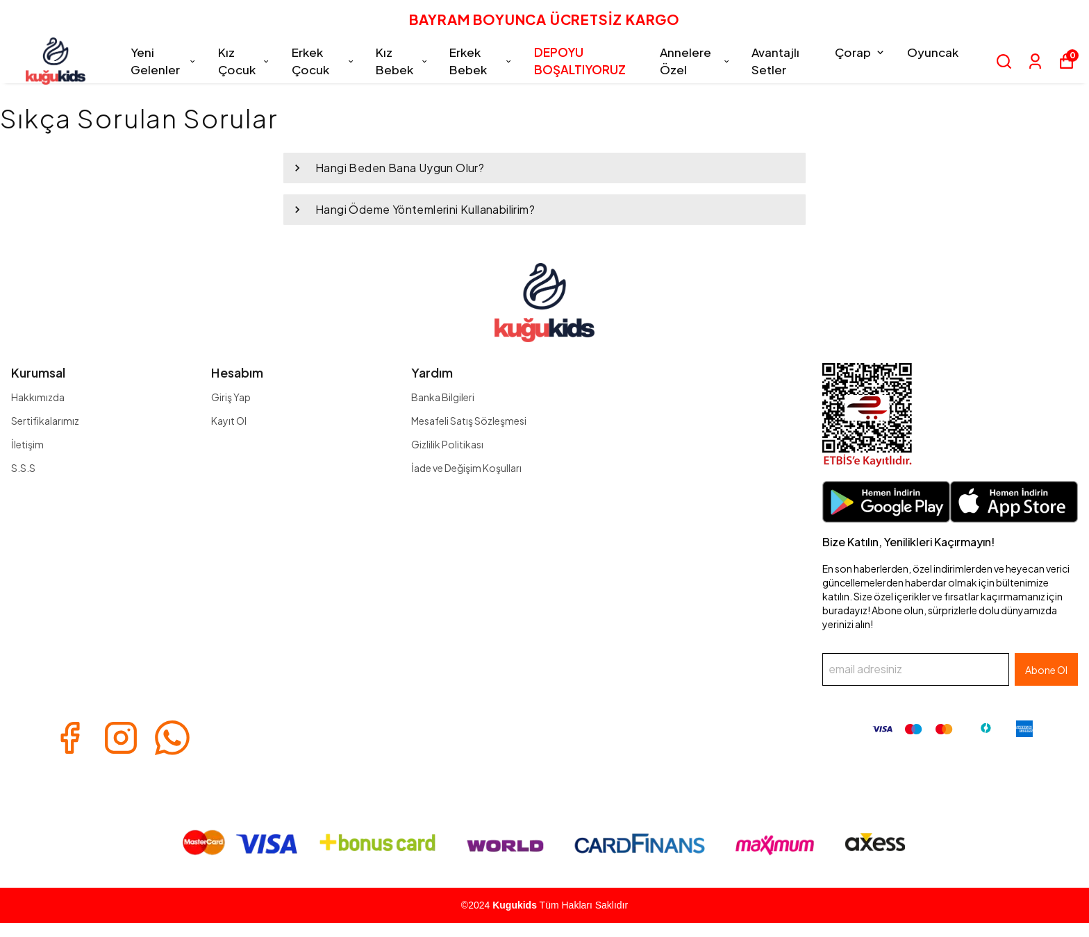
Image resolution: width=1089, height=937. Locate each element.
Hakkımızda (38, 397)
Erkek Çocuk (323, 61)
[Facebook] (69, 737)
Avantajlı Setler (775, 61)
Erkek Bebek (481, 61)
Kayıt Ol (229, 420)
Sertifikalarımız (45, 420)
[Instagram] (120, 737)
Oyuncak (932, 52)
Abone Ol (1046, 670)
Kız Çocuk (244, 61)
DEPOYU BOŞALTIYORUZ (580, 61)
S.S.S (23, 468)
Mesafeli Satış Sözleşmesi (468, 420)
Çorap (860, 52)
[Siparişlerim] (1035, 61)
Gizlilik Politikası (447, 444)
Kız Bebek (402, 61)
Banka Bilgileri (442, 397)
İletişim (27, 444)
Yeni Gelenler (164, 61)
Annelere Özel (695, 61)
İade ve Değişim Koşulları (466, 468)
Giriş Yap (231, 397)
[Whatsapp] (172, 737)
